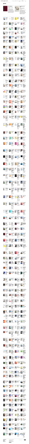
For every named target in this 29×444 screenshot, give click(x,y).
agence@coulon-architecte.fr (11, 441)
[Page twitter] (10, 442)
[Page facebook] (9, 442)
